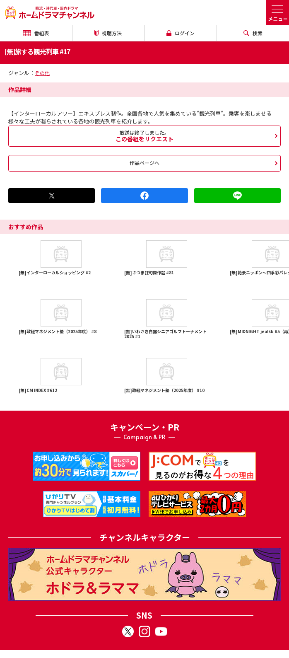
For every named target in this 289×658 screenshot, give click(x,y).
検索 (253, 32)
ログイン (180, 32)
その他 (42, 72)
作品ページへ (144, 162)
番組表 (36, 32)
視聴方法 (108, 32)
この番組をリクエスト (144, 136)
